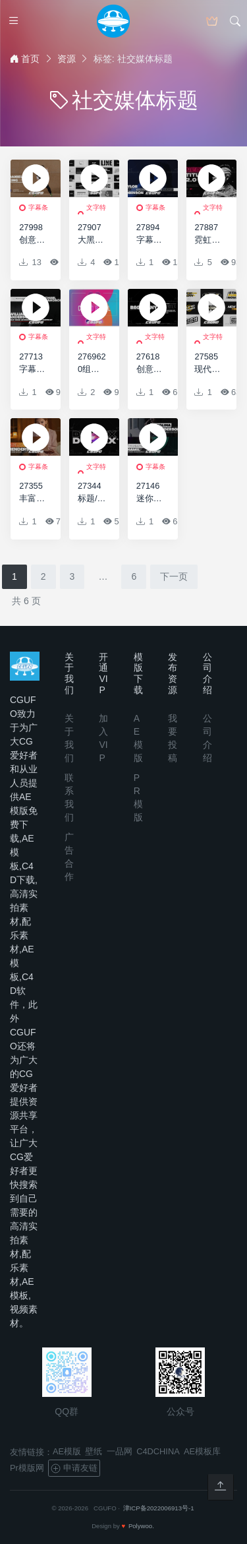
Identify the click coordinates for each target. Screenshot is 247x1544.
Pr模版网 (27, 1468)
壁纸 (93, 1451)
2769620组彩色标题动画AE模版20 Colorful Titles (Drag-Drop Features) (92, 363)
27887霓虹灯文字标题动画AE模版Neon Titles (208, 234)
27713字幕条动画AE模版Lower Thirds (33, 363)
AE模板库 (202, 1451)
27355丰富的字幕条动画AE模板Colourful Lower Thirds (33, 493)
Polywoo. (141, 1525)
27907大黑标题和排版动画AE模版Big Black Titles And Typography (92, 234)
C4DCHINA (157, 1451)
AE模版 (67, 1451)
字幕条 (38, 207)
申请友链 (74, 1468)
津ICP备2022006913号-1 (158, 1508)
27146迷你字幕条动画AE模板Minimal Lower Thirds (150, 493)
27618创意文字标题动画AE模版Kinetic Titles (150, 363)
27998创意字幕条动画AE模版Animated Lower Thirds (33, 234)
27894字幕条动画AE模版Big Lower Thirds (150, 234)
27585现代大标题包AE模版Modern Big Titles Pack (208, 363)
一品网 (119, 1451)
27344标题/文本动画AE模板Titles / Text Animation (92, 493)
